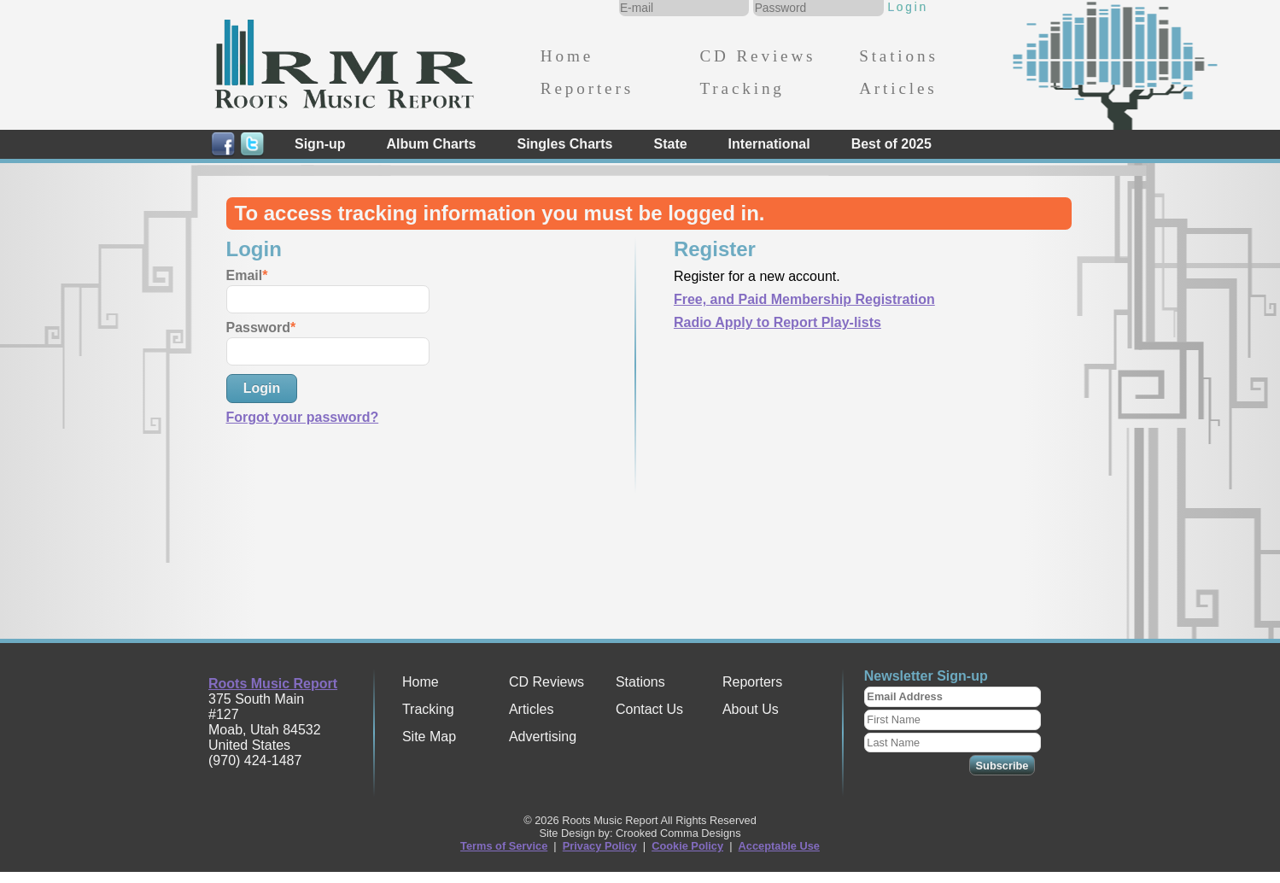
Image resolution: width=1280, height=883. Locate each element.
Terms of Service (503, 845)
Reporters (587, 88)
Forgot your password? (302, 417)
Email (244, 275)
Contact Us (649, 709)
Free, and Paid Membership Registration (804, 299)
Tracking (741, 88)
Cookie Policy (687, 845)
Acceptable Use (779, 845)
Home (567, 56)
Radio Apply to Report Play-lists (777, 322)
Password (258, 327)
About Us (750, 709)
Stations (898, 56)
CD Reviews (757, 56)
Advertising (542, 736)
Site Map (429, 736)
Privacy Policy (600, 845)
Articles (898, 88)
